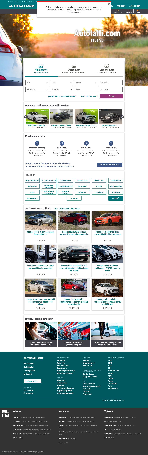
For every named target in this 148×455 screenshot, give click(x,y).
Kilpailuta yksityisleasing (66, 371)
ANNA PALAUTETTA (32, 381)
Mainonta (60, 385)
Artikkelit (28, 374)
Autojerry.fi (87, 360)
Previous (26, 116)
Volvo (110, 386)
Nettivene (25, 1)
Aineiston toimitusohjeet (65, 388)
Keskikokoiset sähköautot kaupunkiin (60, 166)
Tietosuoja (86, 391)
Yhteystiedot (87, 394)
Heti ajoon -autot (63, 366)
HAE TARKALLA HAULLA (89, 96)
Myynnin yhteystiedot (64, 391)
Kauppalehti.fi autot (90, 377)
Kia (109, 368)
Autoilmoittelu (62, 383)
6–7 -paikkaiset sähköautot (36, 166)
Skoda (110, 378)
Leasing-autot (29, 370)
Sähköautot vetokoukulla (61, 163)
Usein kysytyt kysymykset (91, 386)
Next (122, 116)
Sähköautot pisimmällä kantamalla (38, 163)
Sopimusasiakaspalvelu (65, 393)
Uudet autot (28, 367)
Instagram (29, 393)
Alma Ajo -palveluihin (118, 400)
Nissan (110, 373)
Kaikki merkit (113, 389)
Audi (110, 360)
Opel (110, 376)
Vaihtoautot (28, 363)
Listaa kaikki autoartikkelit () (66, 209)
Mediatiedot (61, 380)
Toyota (110, 381)
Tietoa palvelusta (89, 384)
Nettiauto (11, 1)
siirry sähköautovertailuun (110, 165)
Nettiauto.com (88, 366)
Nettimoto (18, 1)
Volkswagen (112, 384)
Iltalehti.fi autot (88, 374)
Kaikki (115, 198)
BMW (110, 363)
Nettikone (32, 1)
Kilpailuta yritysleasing (65, 373)
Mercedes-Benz (113, 371)
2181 (75, 209)
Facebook (30, 390)
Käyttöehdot (87, 389)
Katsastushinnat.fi (89, 363)
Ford (109, 366)
